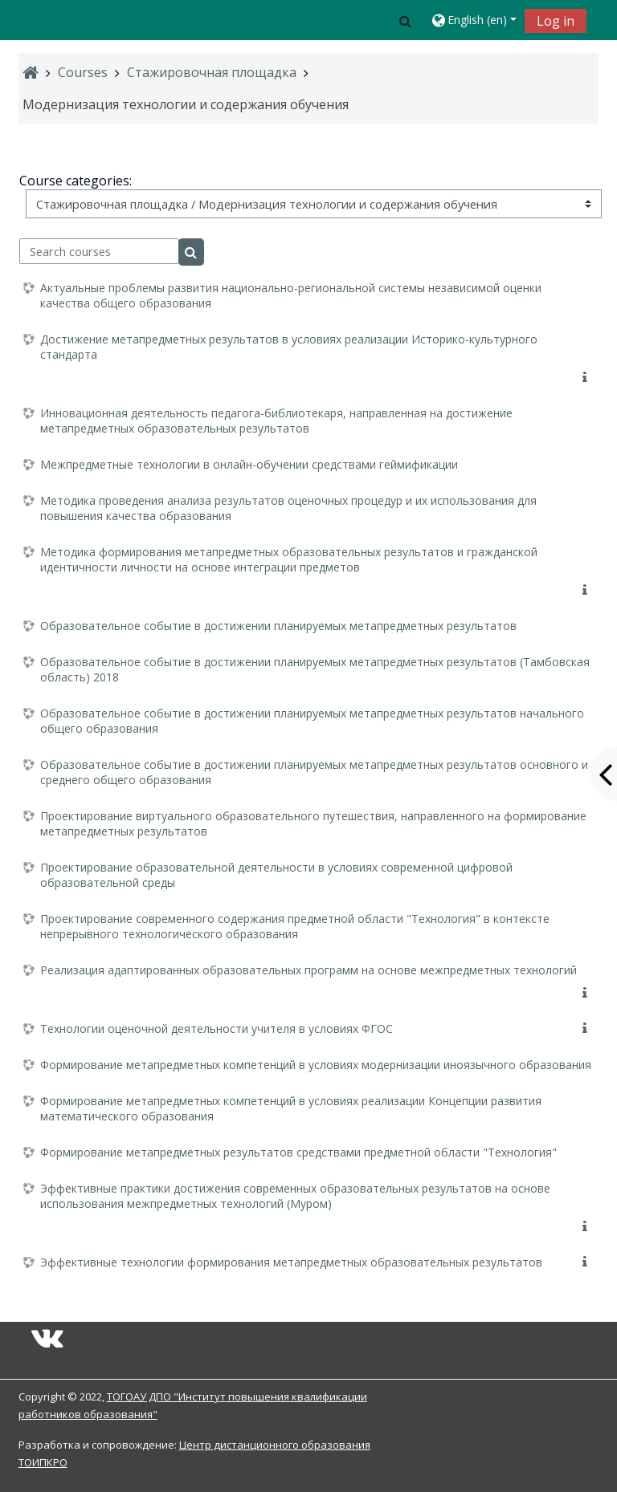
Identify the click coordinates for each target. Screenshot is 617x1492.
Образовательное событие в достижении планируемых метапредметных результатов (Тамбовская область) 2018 (315, 669)
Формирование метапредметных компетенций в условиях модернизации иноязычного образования (315, 1064)
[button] (405, 20)
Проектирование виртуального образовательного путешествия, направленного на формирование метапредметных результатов (313, 823)
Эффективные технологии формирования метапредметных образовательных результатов (291, 1262)
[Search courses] (99, 251)
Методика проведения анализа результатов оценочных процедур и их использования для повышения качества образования (288, 508)
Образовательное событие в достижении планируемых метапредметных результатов (278, 625)
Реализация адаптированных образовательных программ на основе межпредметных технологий (308, 970)
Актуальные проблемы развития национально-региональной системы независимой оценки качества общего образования (290, 295)
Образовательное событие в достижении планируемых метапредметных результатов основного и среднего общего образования (314, 772)
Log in (555, 21)
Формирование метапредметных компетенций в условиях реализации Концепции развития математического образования (290, 1108)
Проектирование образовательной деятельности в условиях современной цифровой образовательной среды (276, 875)
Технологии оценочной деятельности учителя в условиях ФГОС (216, 1028)
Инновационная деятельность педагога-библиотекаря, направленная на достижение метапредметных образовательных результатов (276, 420)
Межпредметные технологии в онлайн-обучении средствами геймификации (249, 464)
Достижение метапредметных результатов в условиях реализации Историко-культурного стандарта (288, 346)
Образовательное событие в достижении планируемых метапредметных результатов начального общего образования (312, 720)
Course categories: (75, 180)
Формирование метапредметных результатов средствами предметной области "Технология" (298, 1152)
